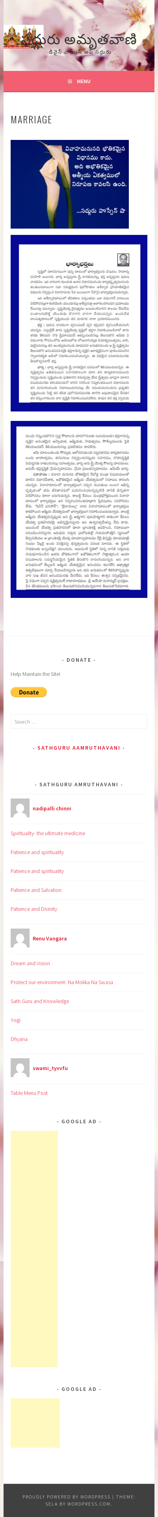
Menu (84, 81)
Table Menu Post (29, 1092)
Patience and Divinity (34, 908)
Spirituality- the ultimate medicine (48, 833)
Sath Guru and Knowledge (40, 1001)
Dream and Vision (30, 963)
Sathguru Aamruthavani (79, 747)
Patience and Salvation (36, 889)
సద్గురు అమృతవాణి (79, 37)
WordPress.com (89, 1504)
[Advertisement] (34, 1249)
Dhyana (19, 1038)
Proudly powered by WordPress (66, 1497)
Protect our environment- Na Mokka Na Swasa (62, 982)
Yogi (15, 1020)
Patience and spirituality (37, 852)
